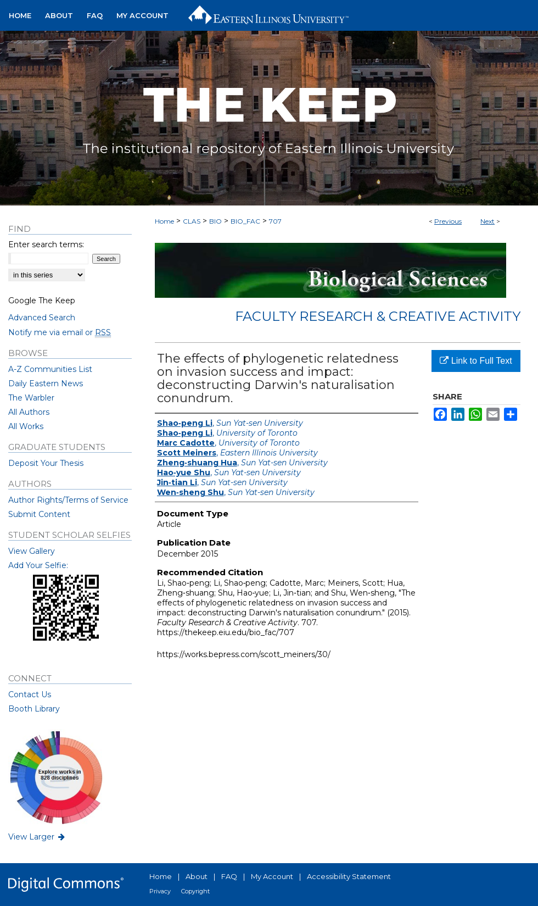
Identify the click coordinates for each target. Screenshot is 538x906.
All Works (25, 426)
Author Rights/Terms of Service (68, 500)
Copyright (195, 891)
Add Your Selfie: (38, 565)
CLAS (191, 221)
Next (487, 221)
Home (164, 221)
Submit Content (39, 514)
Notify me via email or (59, 332)
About (197, 876)
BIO (215, 221)
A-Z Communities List (50, 369)
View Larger (37, 837)
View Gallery (31, 551)
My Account (272, 876)
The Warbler (31, 398)
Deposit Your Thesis (45, 463)
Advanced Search (41, 318)
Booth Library (34, 709)
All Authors (28, 412)
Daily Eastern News (45, 383)
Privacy (160, 891)
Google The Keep (41, 300)
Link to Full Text (476, 360)
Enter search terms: (46, 244)
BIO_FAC (245, 221)
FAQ (229, 876)
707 (275, 221)
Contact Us (29, 694)
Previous (448, 221)
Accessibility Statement (349, 876)
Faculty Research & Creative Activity (377, 316)
